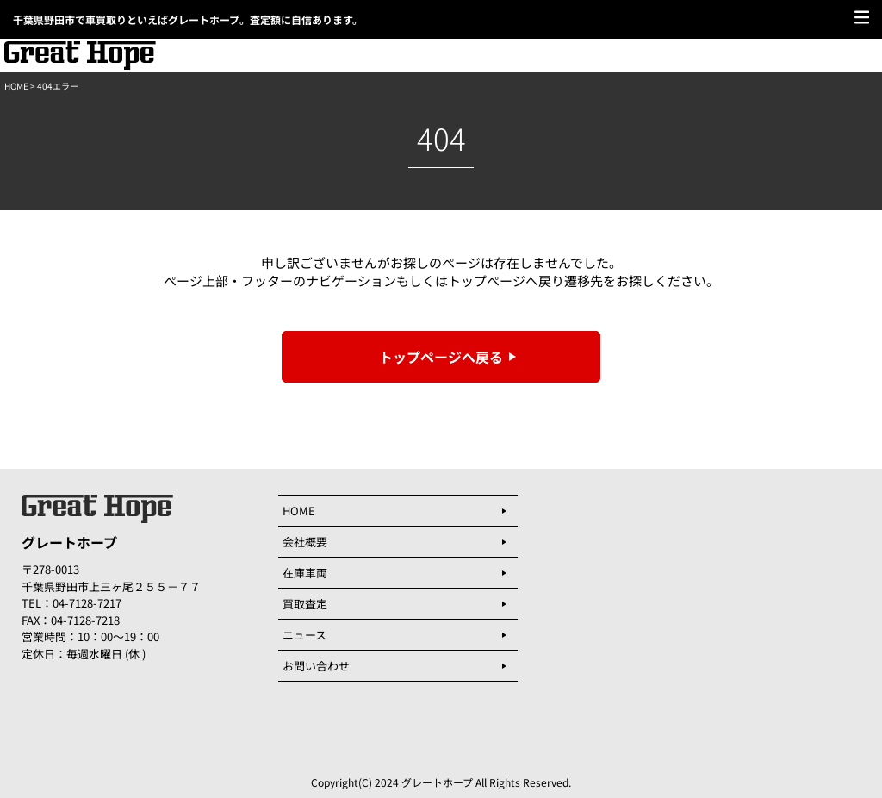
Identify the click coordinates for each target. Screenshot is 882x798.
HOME (16, 85)
